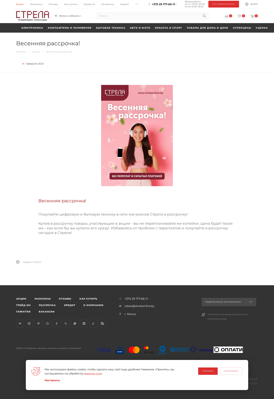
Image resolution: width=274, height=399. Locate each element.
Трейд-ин (23, 305)
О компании (93, 305)
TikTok (93, 323)
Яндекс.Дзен (84, 323)
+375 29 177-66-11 (136, 298)
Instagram (29, 323)
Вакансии (47, 311)
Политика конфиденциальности (227, 314)
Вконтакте (20, 323)
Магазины (43, 298)
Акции (21, 298)
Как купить (88, 298)
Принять (208, 371)
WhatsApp (75, 323)
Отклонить (231, 371)
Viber (66, 323)
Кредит (69, 305)
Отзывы (65, 298)
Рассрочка (47, 305)
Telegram (38, 323)
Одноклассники (56, 323)
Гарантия (23, 311)
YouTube (47, 323)
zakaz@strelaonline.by (139, 306)
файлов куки (93, 373)
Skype (102, 323)
